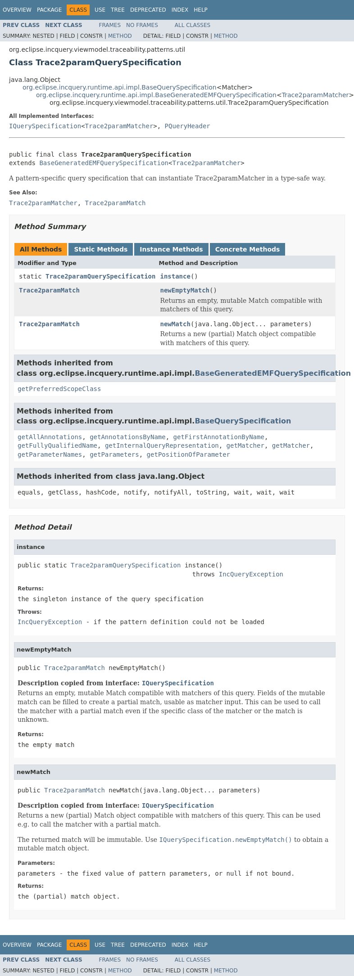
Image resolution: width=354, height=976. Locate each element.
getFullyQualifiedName (57, 445)
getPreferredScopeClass (59, 388)
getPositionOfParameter (188, 454)
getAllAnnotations (50, 437)
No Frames (142, 25)
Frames (110, 25)
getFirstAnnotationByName (218, 437)
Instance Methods (171, 249)
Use (100, 10)
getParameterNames (50, 454)
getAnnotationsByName (128, 437)
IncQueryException (251, 574)
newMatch (175, 324)
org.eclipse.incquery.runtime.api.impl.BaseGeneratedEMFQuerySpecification (156, 95)
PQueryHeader (187, 126)
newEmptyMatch (184, 290)
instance (175, 276)
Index (180, 10)
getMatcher (245, 445)
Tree (118, 10)
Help (201, 10)
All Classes (192, 25)
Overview (17, 10)
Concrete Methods (247, 249)
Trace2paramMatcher (315, 95)
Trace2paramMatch (49, 290)
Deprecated (148, 10)
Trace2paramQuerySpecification (100, 276)
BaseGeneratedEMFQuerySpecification (103, 162)
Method (120, 36)
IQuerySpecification (45, 126)
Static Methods (100, 249)
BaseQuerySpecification (243, 421)
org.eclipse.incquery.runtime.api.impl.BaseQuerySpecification (120, 87)
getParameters (114, 454)
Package (49, 10)
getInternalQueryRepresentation (162, 445)
